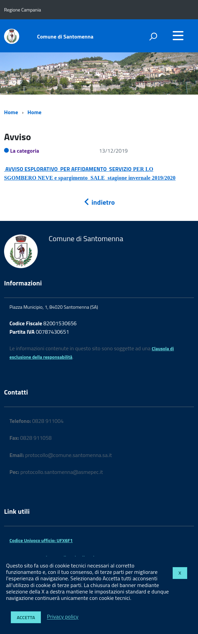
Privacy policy (62, 617)
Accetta (26, 617)
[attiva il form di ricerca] (153, 36)
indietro (99, 202)
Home (11, 112)
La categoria (24, 151)
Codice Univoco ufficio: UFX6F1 (41, 540)
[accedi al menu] (178, 35)
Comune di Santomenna (65, 36)
